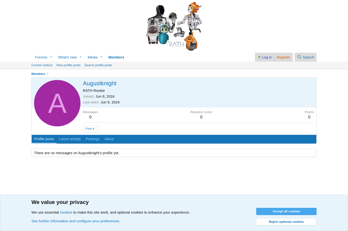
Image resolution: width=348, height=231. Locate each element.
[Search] (306, 57)
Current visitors (41, 65)
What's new (67, 57)
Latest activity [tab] (70, 139)
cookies (66, 212)
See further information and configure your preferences (75, 221)
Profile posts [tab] (44, 139)
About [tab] (109, 139)
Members (116, 57)
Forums (41, 57)
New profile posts (68, 65)
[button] (51, 57)
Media (93, 57)
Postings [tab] (93, 139)
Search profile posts (98, 65)
